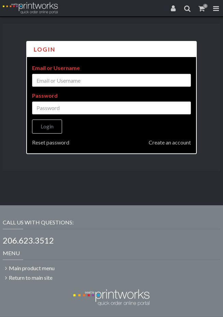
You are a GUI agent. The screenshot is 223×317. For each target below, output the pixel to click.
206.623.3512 (28, 240)
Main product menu (32, 268)
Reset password (50, 142)
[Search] (187, 8)
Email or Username (56, 68)
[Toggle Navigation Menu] (216, 8)
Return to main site (31, 277)
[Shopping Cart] (202, 8)
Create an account (170, 142)
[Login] (173, 8)
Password (45, 95)
